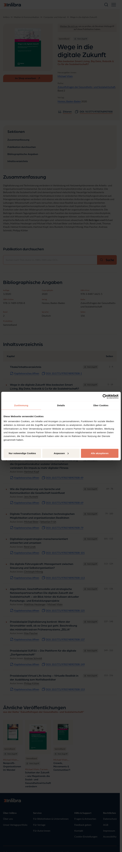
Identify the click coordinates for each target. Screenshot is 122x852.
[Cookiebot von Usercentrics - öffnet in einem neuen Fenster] (104, 396)
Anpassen (61, 453)
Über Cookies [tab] (100, 405)
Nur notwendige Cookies (22, 453)
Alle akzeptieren (100, 453)
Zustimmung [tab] (21, 405)
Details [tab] (61, 405)
